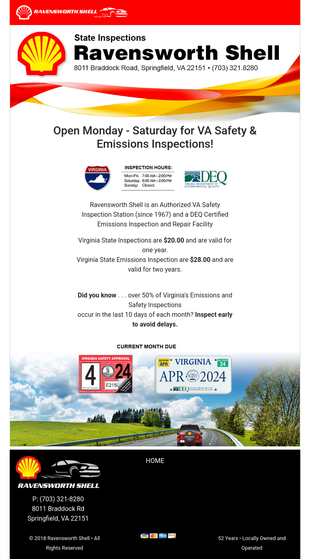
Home (155, 461)
